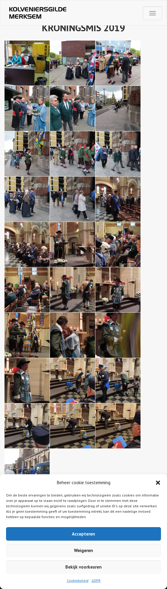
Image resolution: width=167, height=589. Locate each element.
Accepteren (83, 534)
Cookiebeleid (77, 580)
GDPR (96, 580)
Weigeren (83, 550)
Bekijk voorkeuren (83, 567)
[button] (158, 483)
